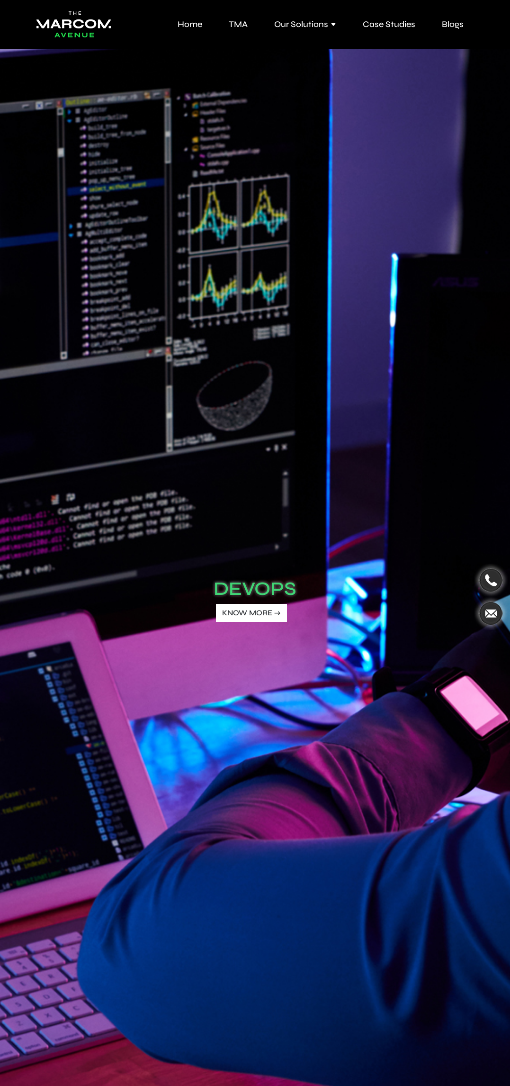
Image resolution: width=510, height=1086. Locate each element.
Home (190, 24)
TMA (238, 24)
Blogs (453, 24)
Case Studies (389, 24)
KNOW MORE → (251, 612)
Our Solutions (305, 24)
